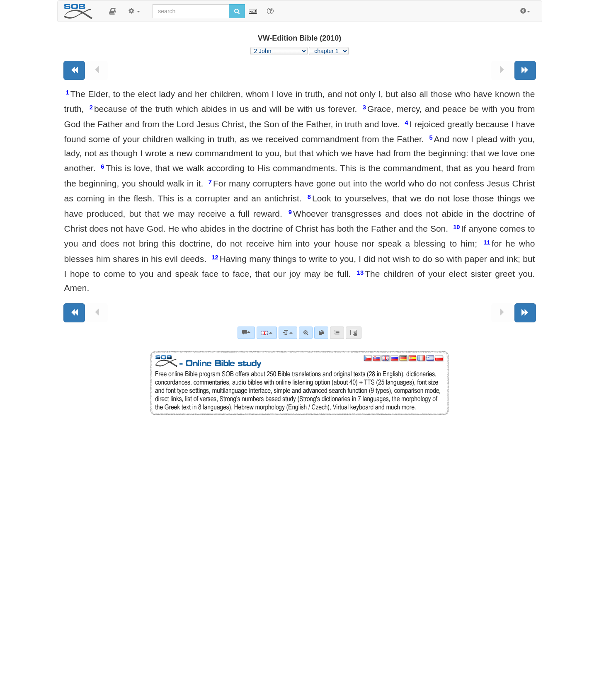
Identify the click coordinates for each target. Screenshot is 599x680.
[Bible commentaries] (246, 333)
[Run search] (237, 11)
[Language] (267, 333)
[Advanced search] (306, 333)
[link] (321, 333)
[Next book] (525, 70)
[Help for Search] (270, 11)
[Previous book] (74, 70)
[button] (112, 11)
